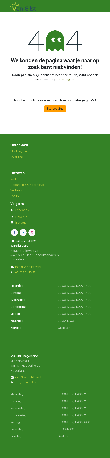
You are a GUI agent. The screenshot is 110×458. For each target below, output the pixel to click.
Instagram (22, 222)
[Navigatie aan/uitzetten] (96, 6)
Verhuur (16, 190)
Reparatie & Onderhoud (27, 184)
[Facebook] (14, 232)
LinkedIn (21, 217)
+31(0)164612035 (26, 382)
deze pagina (65, 79)
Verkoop (16, 179)
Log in (14, 196)
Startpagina (55, 108)
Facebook (22, 210)
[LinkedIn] (23, 232)
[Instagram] (31, 232)
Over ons (16, 156)
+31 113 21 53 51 (25, 272)
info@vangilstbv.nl (28, 267)
